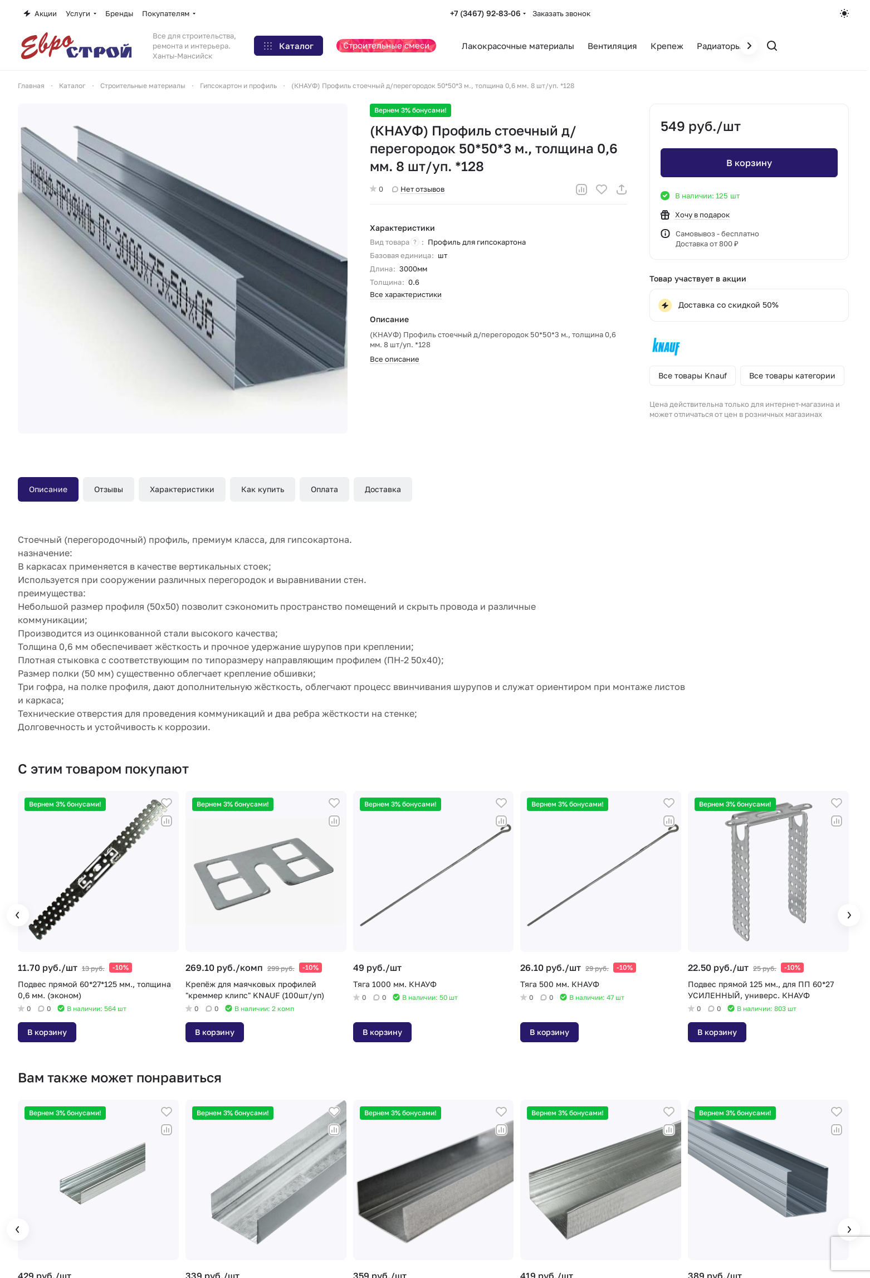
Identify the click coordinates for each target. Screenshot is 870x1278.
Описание (48, 489)
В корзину (749, 162)
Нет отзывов (418, 188)
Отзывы (108, 489)
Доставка (383, 489)
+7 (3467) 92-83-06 (485, 13)
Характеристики (182, 489)
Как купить (262, 489)
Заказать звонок (561, 13)
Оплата (324, 489)
